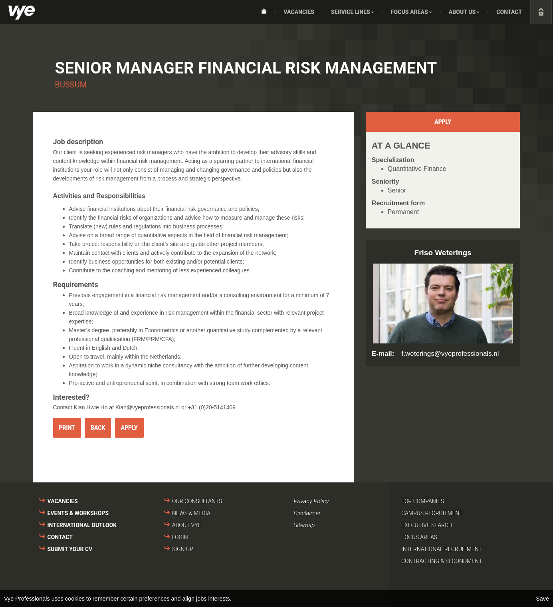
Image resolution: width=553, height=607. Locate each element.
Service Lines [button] (352, 12)
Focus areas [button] (411, 12)
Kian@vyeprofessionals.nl (147, 407)
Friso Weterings (443, 252)
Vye (21, 13)
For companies (422, 501)
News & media (191, 513)
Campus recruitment (432, 513)
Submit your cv (70, 549)
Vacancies (298, 12)
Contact (509, 12)
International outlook (82, 525)
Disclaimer (307, 513)
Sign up (182, 549)
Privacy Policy (311, 501)
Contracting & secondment (441, 561)
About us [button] (464, 12)
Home (264, 12)
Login (180, 537)
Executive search (426, 525)
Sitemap (304, 525)
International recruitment (441, 549)
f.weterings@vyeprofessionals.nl (450, 353)
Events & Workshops (78, 513)
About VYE (186, 525)
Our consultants (197, 501)
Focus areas (419, 537)
